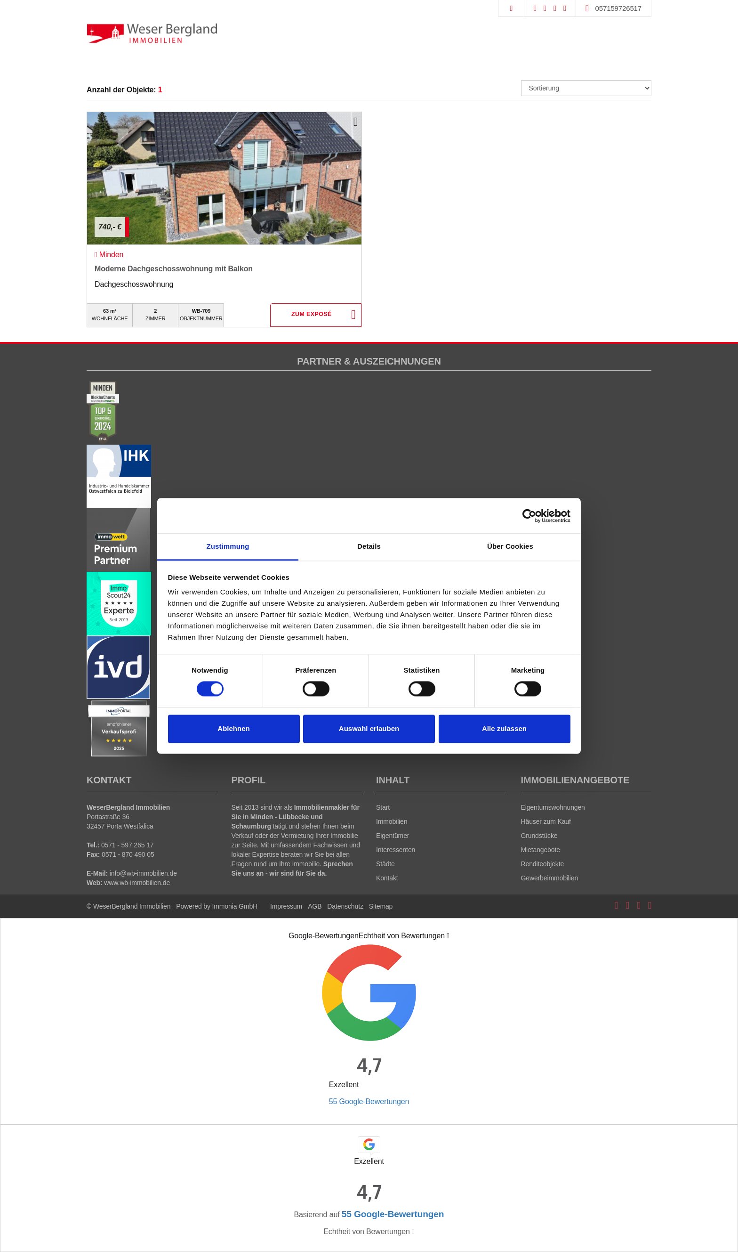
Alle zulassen (504, 728)
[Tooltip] (448, 936)
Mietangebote (540, 850)
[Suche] (511, 8)
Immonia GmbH (235, 906)
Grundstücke (539, 835)
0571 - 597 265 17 (127, 845)
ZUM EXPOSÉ (311, 315)
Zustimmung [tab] (228, 546)
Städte (385, 864)
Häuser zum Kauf (546, 821)
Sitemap (381, 906)
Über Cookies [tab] (510, 546)
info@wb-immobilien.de (143, 873)
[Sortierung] (586, 88)
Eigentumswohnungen (553, 807)
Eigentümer (392, 835)
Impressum (286, 906)
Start (383, 807)
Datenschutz (345, 906)
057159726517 (618, 8)
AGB (314, 906)
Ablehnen (233, 728)
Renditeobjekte (542, 864)
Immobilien (391, 821)
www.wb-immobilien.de (137, 882)
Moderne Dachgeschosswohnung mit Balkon (174, 269)
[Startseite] (152, 33)
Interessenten (395, 850)
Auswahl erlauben (369, 728)
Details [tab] (369, 546)
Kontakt (387, 878)
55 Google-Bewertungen (369, 1102)
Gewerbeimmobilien (549, 878)
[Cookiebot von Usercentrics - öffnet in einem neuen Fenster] (529, 516)
